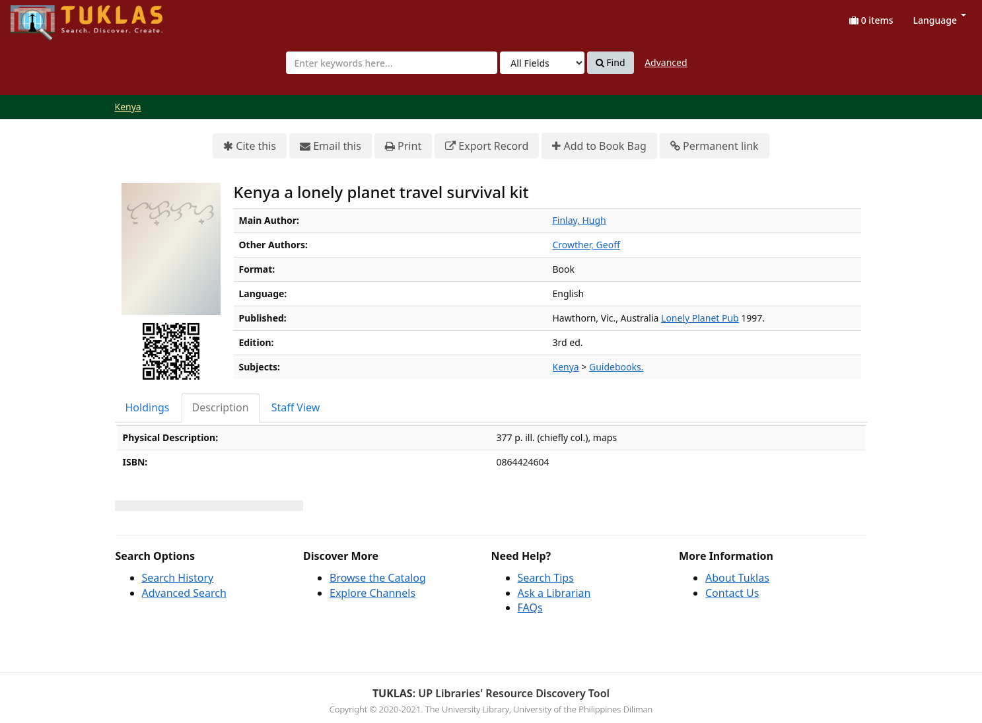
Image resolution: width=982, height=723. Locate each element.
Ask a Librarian (554, 593)
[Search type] (542, 63)
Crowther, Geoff (586, 244)
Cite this (249, 146)
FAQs (530, 607)
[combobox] (391, 63)
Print (403, 146)
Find (610, 62)
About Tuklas (737, 577)
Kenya (128, 106)
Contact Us (732, 593)
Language (939, 20)
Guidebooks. (616, 367)
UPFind (42, 17)
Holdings (147, 407)
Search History (178, 577)
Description (220, 407)
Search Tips (546, 577)
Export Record (486, 146)
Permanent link (714, 146)
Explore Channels (372, 593)
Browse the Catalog (378, 577)
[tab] (148, 408)
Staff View (295, 407)
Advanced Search (184, 593)
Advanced (666, 62)
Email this (330, 146)
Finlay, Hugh (579, 220)
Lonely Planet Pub (700, 318)
